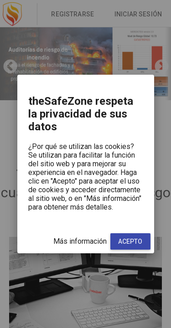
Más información (80, 241)
